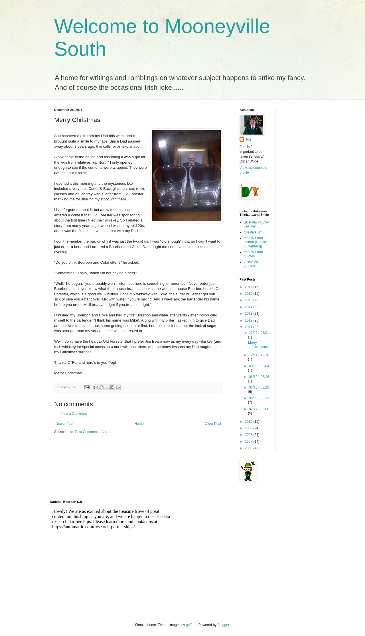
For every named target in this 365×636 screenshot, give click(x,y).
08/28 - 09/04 (259, 366)
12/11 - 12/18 (259, 355)
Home (139, 424)
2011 (249, 327)
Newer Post (64, 424)
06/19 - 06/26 (259, 377)
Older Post (213, 424)
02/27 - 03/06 (259, 409)
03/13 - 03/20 (259, 387)
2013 (249, 314)
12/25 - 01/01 (259, 333)
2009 (249, 428)
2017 (249, 287)
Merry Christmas (258, 345)
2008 (249, 435)
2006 (249, 448)
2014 (249, 307)
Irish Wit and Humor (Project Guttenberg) (255, 242)
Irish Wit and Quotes (253, 254)
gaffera (191, 625)
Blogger (223, 625)
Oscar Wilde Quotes (253, 264)
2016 (249, 294)
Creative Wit (253, 232)
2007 (249, 442)
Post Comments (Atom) (93, 432)
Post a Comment (74, 414)
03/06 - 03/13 (259, 398)
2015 (249, 300)
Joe (248, 139)
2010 (249, 422)
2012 (249, 320)
